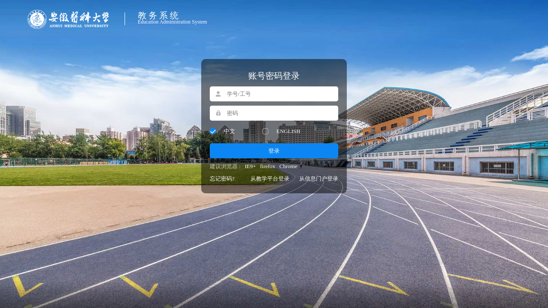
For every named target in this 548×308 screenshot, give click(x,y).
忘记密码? (222, 178)
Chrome (289, 166)
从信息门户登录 (318, 178)
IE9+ (250, 166)
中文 (229, 131)
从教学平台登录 (269, 178)
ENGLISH (289, 131)
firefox (267, 166)
